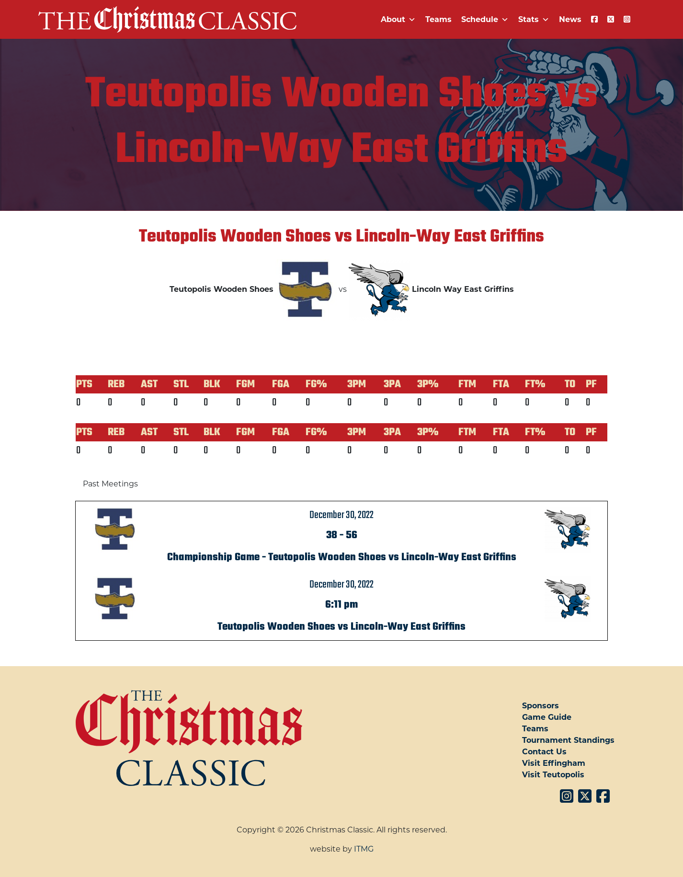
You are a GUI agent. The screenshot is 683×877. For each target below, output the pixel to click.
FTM (467, 384)
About (398, 19)
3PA (392, 384)
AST (149, 384)
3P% (428, 384)
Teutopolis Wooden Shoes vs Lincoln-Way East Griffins (341, 627)
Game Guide (546, 717)
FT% (535, 384)
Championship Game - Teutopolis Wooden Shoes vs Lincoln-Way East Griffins (341, 557)
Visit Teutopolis (553, 774)
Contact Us (544, 751)
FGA (280, 384)
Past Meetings (110, 483)
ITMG (364, 849)
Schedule (485, 19)
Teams (438, 19)
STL (181, 384)
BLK (212, 384)
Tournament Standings (568, 740)
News (570, 19)
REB (116, 384)
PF (591, 384)
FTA (501, 384)
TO (570, 384)
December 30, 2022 (341, 515)
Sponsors (540, 705)
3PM (356, 384)
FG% (316, 384)
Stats (533, 19)
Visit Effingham (553, 763)
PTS (84, 384)
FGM (245, 384)
